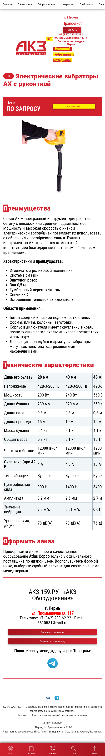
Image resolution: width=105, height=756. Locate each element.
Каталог (31, 750)
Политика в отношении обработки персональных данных (59, 715)
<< (8, 75)
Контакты (23, 715)
